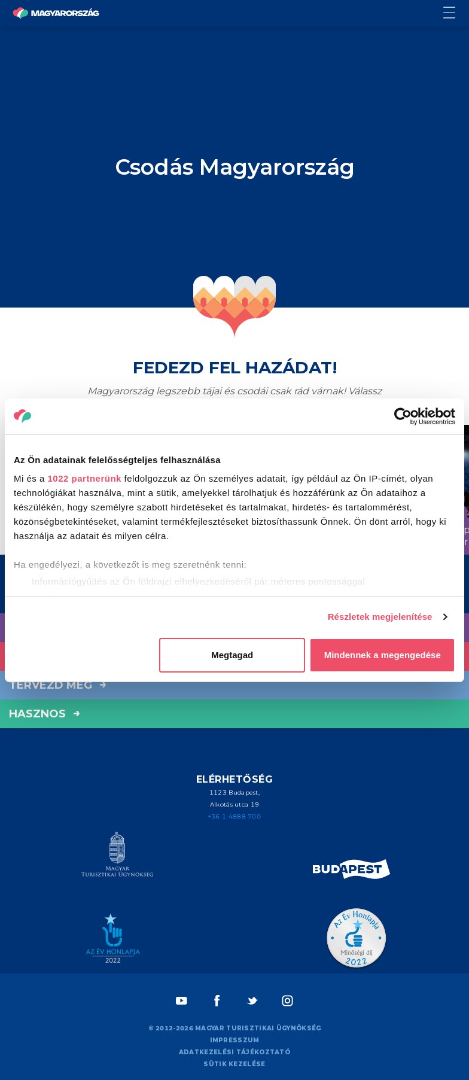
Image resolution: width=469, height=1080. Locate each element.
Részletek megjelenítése (380, 617)
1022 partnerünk (84, 478)
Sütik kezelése (234, 1064)
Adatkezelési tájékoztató (234, 1052)
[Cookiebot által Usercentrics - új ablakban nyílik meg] (403, 416)
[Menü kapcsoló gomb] (456, 13)
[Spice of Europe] (352, 871)
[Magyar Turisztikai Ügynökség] (117, 856)
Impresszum (235, 1040)
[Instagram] (287, 1000)
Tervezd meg (57, 685)
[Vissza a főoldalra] (56, 13)
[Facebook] (217, 1000)
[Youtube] (181, 1000)
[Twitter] (252, 1000)
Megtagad (232, 655)
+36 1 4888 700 (234, 816)
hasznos (44, 713)
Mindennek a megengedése (382, 655)
